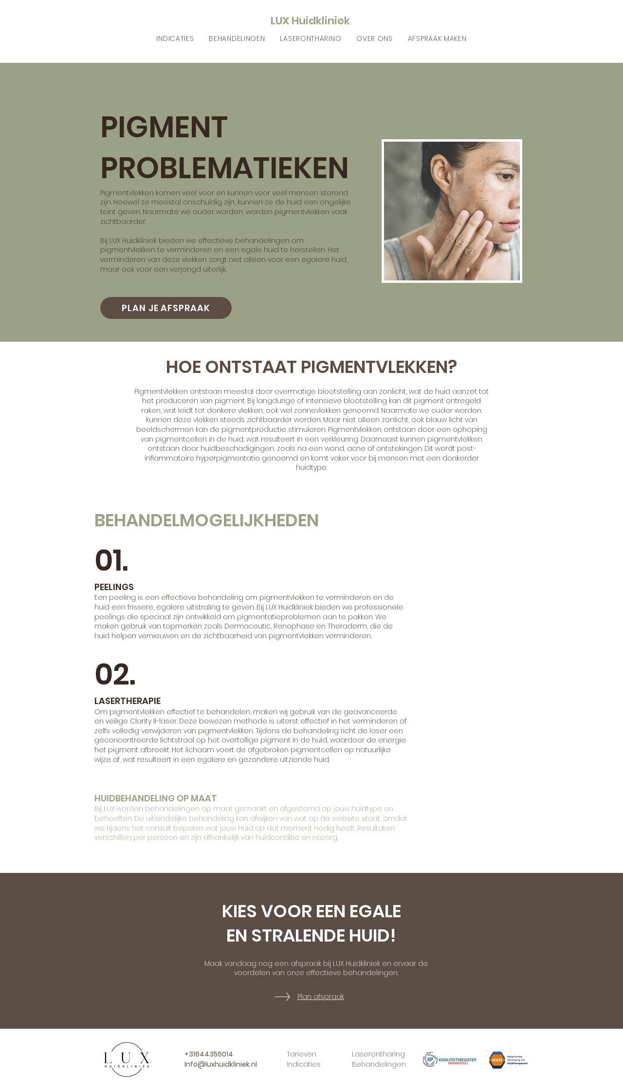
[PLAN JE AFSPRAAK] (166, 308)
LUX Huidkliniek (310, 20)
